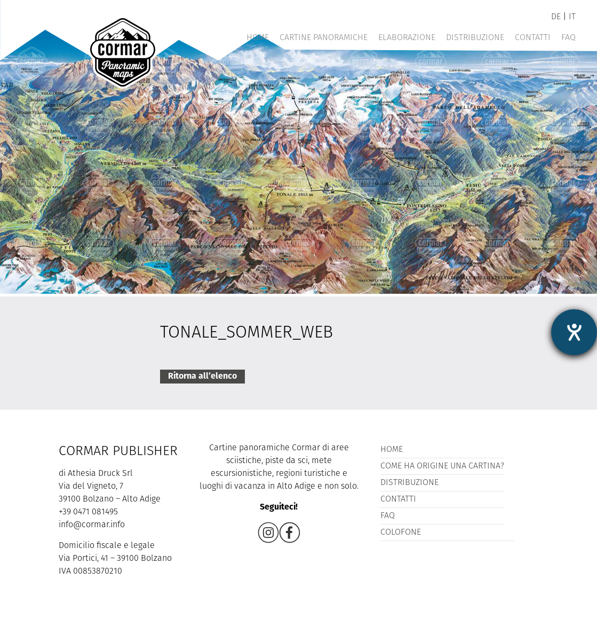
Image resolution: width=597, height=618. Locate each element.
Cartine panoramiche (324, 38)
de (556, 17)
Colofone (400, 532)
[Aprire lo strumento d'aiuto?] (574, 332)
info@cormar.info (92, 525)
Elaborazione (406, 38)
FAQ (568, 38)
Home (257, 38)
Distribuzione (475, 38)
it (572, 17)
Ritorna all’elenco (202, 376)
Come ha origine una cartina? (442, 466)
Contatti (533, 38)
